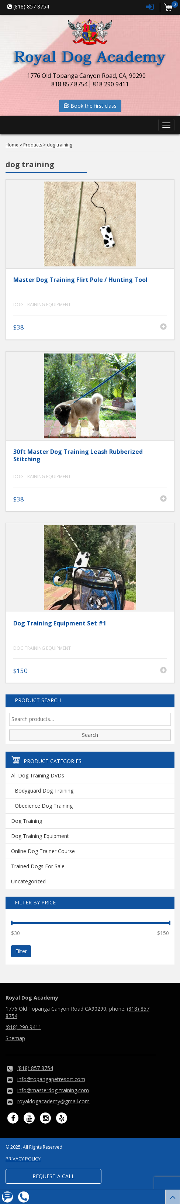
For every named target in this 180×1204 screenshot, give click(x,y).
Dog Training (26, 820)
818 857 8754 (69, 84)
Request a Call (53, 1176)
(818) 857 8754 (35, 1068)
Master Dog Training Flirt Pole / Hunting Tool (80, 280)
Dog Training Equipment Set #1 (59, 623)
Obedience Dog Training (44, 805)
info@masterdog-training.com (53, 1090)
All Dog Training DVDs (37, 775)
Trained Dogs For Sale (38, 866)
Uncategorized (28, 881)
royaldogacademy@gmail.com (53, 1101)
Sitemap (15, 1038)
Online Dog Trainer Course (43, 851)
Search (90, 734)
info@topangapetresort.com (51, 1079)
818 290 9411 (111, 84)
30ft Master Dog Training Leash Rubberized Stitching (78, 455)
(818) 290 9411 (23, 1027)
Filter (21, 951)
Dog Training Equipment (42, 304)
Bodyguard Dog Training (44, 790)
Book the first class (90, 105)
